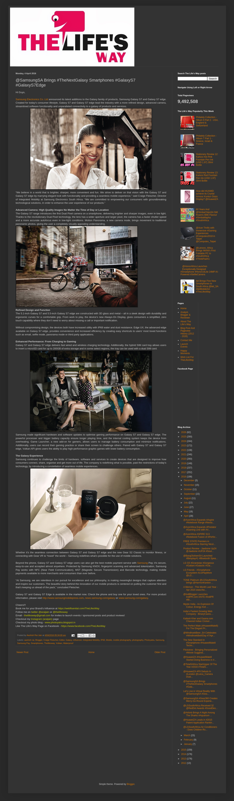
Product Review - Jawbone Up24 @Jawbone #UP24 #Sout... (199, 550)
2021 (184, 454)
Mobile (109, 640)
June (186, 507)
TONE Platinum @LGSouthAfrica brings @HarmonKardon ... (200, 581)
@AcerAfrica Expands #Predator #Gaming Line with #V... (199, 528)
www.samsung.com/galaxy (133, 598)
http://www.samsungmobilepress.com (63, 598)
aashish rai (29, 640)
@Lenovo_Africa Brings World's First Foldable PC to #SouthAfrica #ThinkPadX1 (205, 253)
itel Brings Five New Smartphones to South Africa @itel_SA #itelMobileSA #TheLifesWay (207, 286)
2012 (184, 763)
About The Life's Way (186, 322)
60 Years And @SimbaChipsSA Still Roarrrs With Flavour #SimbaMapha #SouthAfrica (207, 215)
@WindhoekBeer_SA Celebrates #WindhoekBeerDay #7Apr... (199, 634)
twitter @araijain (40, 612)
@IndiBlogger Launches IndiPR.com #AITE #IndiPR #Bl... (198, 597)
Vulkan (59, 643)
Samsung (143, 562)
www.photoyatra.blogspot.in (60, 622)
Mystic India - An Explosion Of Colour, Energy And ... (198, 605)
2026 (184, 432)
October (188, 489)
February (188, 739)
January (188, 744)
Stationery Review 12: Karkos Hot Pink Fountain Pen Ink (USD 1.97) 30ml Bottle (207, 160)
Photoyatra (149, 640)
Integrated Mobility (91, 640)
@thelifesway (60, 612)
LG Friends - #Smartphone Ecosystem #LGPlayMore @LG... (197, 573)
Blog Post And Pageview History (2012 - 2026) (188, 332)
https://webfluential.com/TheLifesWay (78, 608)
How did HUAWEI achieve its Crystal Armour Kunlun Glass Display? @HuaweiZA (207, 195)
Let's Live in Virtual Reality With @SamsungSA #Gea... (199, 692)
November (189, 485)
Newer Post (22, 652)
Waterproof (68, 643)
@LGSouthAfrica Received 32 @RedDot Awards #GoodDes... (200, 707)
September (190, 494)
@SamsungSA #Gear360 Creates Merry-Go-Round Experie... (200, 699)
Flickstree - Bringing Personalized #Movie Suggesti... (200, 651)
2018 (184, 467)
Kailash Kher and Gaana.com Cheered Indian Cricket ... (198, 620)
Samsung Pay (23, 643)
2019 (184, 463)
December (189, 480)
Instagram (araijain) (41, 619)
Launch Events (184, 345)
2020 (184, 458)
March (187, 735)
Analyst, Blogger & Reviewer (186, 315)
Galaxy (69, 640)
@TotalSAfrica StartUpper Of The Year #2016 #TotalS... (200, 665)
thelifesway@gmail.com (36, 615)
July (186, 502)
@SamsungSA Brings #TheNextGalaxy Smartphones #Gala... (200, 684)
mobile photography (122, 640)
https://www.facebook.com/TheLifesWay (83, 626)
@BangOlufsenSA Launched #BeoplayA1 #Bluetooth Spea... (200, 557)
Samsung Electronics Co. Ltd (32, 99)
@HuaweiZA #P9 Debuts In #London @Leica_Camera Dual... (198, 674)
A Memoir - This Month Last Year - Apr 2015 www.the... (200, 588)
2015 (184, 749)
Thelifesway (49, 643)
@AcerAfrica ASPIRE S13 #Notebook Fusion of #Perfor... (200, 535)
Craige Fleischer (50, 640)
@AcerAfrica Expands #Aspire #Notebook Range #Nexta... (198, 521)
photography (137, 640)
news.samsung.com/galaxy (100, 598)
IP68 (103, 640)
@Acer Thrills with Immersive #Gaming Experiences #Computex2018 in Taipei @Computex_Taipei (206, 234)
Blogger (38, 640)
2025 (184, 436)
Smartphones (37, 643)
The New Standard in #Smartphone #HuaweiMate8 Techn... (199, 643)
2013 (184, 758)
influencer (77, 640)
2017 (184, 472)
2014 (184, 754)
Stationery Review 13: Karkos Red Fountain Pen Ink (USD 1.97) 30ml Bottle (207, 176)
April (186, 516)
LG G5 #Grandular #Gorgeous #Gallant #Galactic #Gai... (198, 564)
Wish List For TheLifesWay (187, 358)
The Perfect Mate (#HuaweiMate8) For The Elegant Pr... (200, 627)
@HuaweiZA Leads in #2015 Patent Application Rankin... (198, 721)
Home (91, 652)
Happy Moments (185, 352)
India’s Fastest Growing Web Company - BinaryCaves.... (198, 612)
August (188, 498)
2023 (184, 445)
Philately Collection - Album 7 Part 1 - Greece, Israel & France (206, 139)
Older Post (160, 652)
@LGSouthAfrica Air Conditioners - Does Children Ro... (200, 728)
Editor (62, 640)
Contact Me (186, 340)
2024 (184, 441)
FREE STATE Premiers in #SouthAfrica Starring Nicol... (199, 542)
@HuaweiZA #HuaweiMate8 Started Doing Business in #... (199, 658)
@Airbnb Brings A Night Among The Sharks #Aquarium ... (199, 714)
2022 (184, 450)
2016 (184, 476)
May (186, 511)
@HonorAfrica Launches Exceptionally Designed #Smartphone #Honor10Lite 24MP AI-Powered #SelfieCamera (199, 270)
